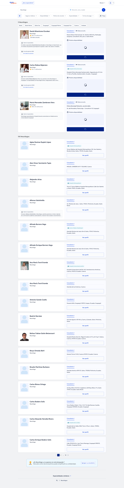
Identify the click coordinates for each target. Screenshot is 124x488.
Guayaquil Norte (56, 25)
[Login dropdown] (111, 3)
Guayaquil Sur (68, 25)
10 (65, 455)
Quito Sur (37, 25)
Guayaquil (46, 25)
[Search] (103, 10)
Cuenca (76, 25)
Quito (20, 25)
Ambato (83, 25)
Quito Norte (28, 25)
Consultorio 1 (70, 31)
